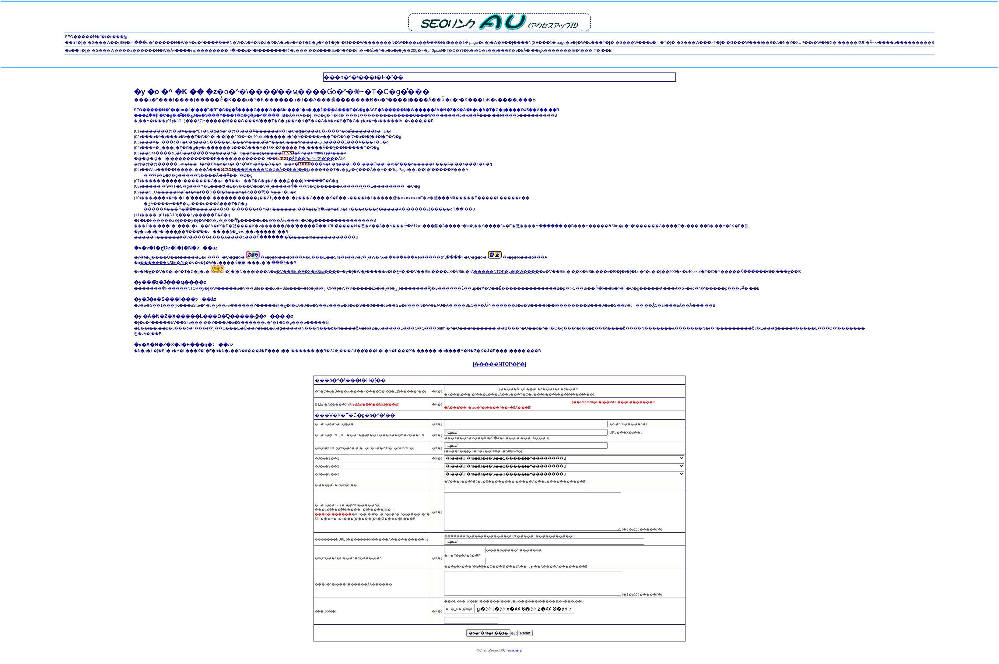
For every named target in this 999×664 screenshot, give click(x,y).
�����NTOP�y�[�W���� (506, 271)
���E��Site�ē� (331, 257)
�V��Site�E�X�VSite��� (306, 271)
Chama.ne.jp (512, 662)
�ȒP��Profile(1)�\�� (311, 153)
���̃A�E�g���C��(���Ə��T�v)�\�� (352, 164)
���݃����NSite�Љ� (164, 262)
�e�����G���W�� (413, 115)
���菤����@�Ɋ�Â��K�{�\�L (265, 169)
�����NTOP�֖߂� (499, 364)
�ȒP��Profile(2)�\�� (305, 158)
